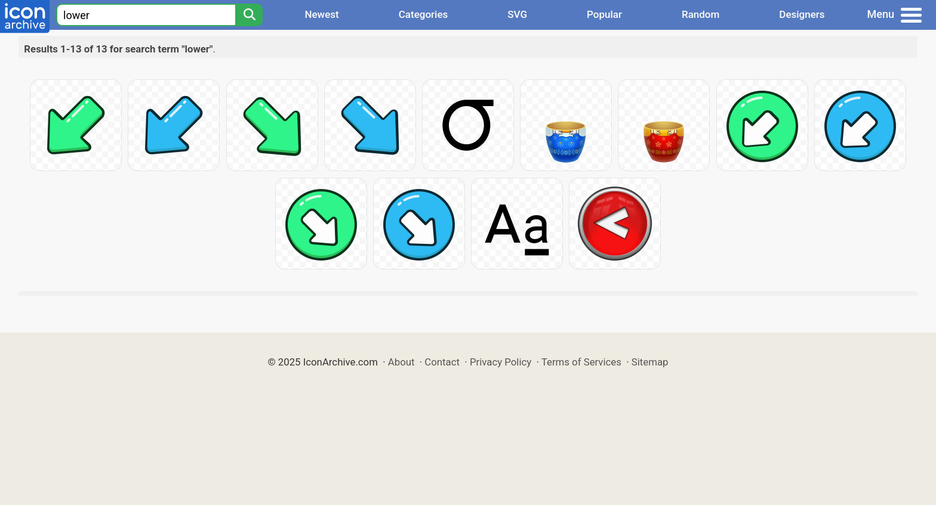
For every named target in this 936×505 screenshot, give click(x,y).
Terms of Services (581, 362)
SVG (517, 14)
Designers (801, 14)
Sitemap (650, 362)
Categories (423, 14)
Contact (442, 362)
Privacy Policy (500, 362)
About (401, 362)
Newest (321, 14)
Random (700, 14)
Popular (604, 14)
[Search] (249, 15)
